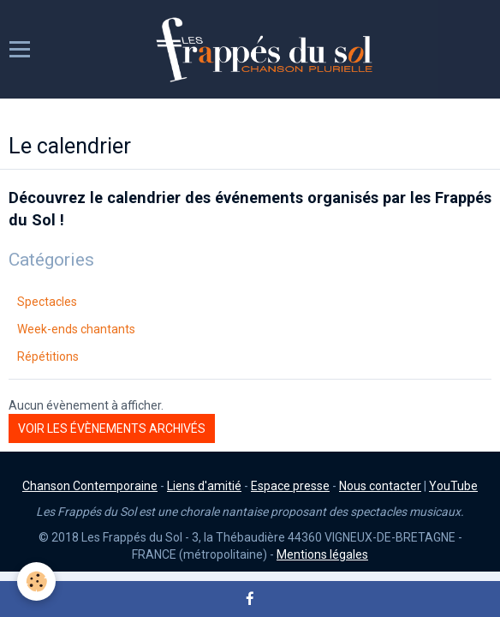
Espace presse (290, 486)
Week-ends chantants (76, 329)
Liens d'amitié (204, 486)
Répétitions (48, 356)
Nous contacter (380, 486)
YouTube (453, 486)
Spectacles (47, 301)
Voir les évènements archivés (111, 428)
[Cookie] (36, 581)
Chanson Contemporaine (90, 486)
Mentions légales (322, 554)
